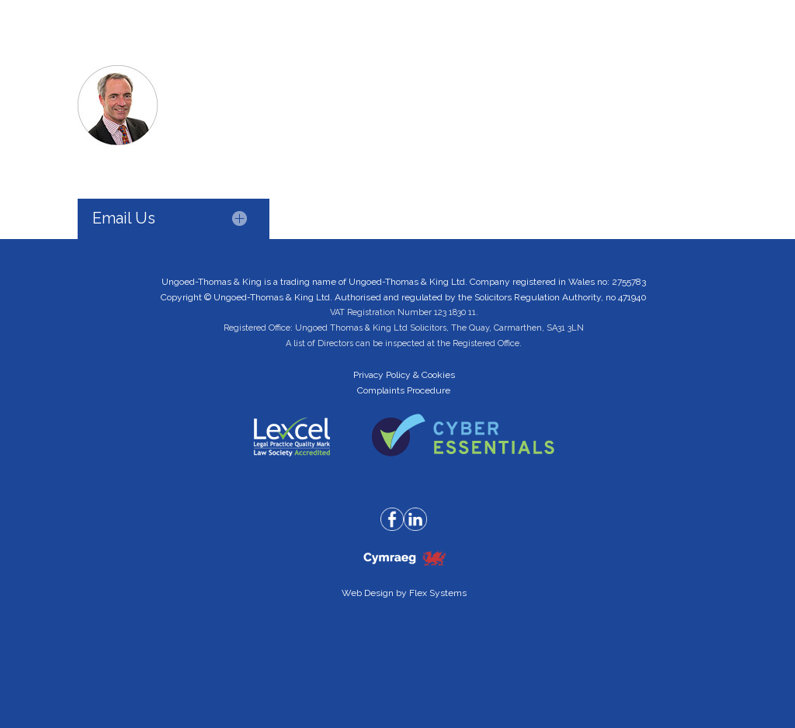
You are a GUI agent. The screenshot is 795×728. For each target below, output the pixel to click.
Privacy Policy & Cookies (404, 374)
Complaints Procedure (403, 390)
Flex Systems (438, 593)
